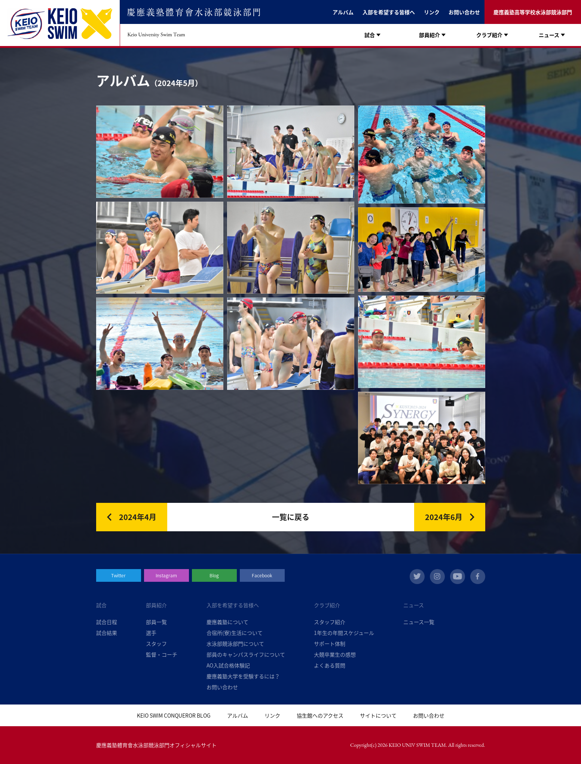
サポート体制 (329, 643)
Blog (214, 575)
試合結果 (106, 632)
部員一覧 (156, 622)
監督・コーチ (161, 654)
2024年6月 (443, 516)
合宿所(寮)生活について (235, 632)
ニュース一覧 (418, 622)
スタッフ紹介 (329, 622)
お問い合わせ (464, 12)
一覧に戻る (290, 516)
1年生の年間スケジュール (344, 632)
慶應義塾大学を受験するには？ (243, 676)
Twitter (118, 575)
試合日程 (106, 622)
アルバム (343, 12)
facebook (477, 576)
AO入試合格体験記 (228, 665)
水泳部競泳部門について (235, 643)
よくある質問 (329, 665)
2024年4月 (137, 516)
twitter (417, 576)
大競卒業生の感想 (335, 654)
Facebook (262, 575)
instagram (437, 576)
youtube (457, 576)
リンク (432, 12)
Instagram (166, 575)
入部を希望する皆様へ (389, 12)
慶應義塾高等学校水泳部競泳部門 (532, 12)
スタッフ (156, 643)
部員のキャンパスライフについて (246, 654)
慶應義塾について (227, 622)
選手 (151, 632)
